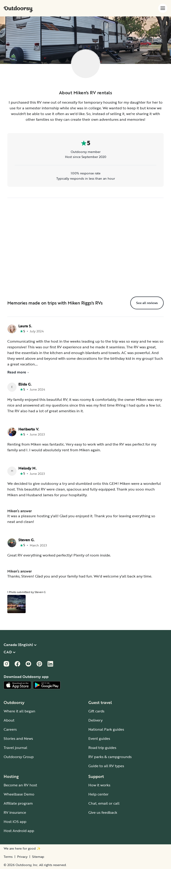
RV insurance (15, 812)
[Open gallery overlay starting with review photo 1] (16, 604)
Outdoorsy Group (19, 756)
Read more (18, 372)
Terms (8, 856)
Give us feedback (102, 812)
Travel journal (15, 747)
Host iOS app (15, 821)
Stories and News (18, 738)
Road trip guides (102, 747)
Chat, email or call (103, 803)
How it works (99, 785)
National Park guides (106, 729)
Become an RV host (20, 785)
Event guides (99, 738)
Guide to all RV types (106, 766)
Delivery (95, 720)
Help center (98, 794)
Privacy (22, 856)
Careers (10, 729)
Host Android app (19, 830)
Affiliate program (18, 803)
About (9, 720)
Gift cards (96, 711)
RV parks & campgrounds (110, 756)
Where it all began (19, 711)
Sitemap (38, 856)
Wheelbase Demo (19, 794)
